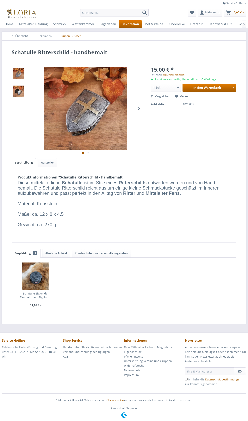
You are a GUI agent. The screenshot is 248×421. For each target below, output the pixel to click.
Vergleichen (160, 96)
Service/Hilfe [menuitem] (233, 3)
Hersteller (47, 162)
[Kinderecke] (177, 24)
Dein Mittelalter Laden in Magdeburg (148, 347)
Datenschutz (132, 370)
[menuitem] (114, 14)
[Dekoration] (130, 24)
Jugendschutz (133, 352)
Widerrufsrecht (134, 365)
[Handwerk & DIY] (220, 24)
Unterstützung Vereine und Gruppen (148, 361)
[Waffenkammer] (83, 24)
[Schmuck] (59, 24)
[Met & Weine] (154, 24)
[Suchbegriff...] (114, 12)
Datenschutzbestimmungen (223, 379)
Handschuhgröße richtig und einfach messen (92, 347)
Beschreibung (24, 162)
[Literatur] (197, 24)
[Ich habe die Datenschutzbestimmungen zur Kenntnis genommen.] (186, 379)
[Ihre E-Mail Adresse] (209, 371)
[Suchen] (144, 12)
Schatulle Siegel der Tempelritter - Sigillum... (36, 295)
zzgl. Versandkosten (173, 74)
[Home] (9, 24)
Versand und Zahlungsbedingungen (86, 352)
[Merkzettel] (192, 12)
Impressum (131, 375)
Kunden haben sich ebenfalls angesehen (101, 253)
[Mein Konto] (210, 12)
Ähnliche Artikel (56, 253)
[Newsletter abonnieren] (240, 371)
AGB (65, 356)
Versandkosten (116, 400)
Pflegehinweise (133, 356)
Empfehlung (26, 253)
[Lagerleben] (108, 24)
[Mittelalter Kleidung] (33, 24)
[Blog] (241, 24)
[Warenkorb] (235, 12)
